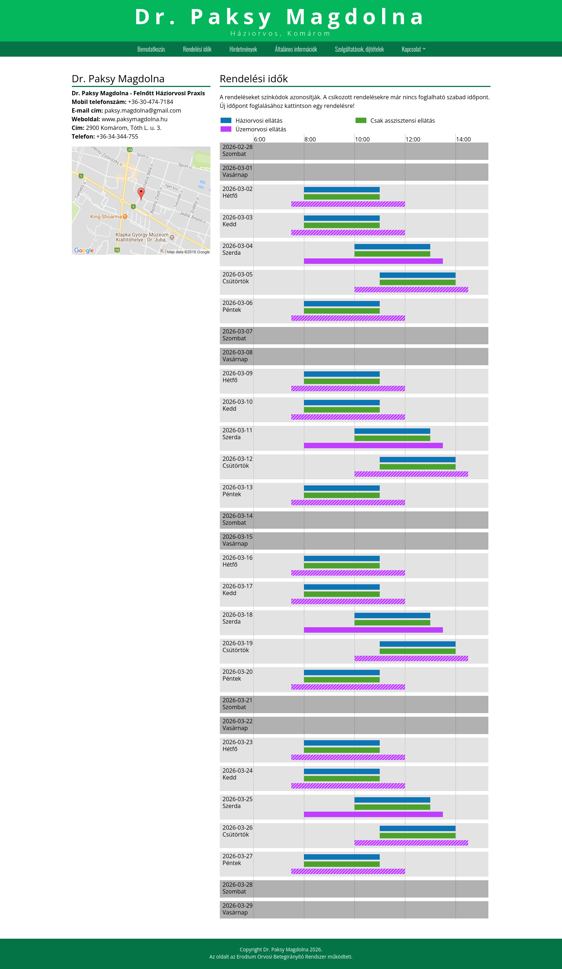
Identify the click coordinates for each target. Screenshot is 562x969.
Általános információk (296, 49)
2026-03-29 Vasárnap (238, 909)
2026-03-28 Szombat (238, 888)
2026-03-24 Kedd (238, 774)
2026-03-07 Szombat (238, 334)
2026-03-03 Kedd (238, 220)
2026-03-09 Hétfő (238, 376)
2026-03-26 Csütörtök (238, 831)
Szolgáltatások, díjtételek (359, 49)
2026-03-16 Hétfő (238, 561)
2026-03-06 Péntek (238, 306)
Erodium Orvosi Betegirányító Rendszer (282, 956)
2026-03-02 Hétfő (238, 192)
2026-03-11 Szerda (238, 433)
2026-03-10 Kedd (238, 405)
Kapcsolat (411, 49)
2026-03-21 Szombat (238, 703)
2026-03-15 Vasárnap (238, 540)
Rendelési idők (197, 49)
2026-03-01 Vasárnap (238, 171)
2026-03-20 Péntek (238, 675)
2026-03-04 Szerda (238, 249)
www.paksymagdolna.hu (135, 119)
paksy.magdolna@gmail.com (142, 110)
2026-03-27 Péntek (238, 859)
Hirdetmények (243, 49)
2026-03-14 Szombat (238, 519)
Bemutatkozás (151, 49)
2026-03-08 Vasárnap (238, 355)
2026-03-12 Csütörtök (238, 462)
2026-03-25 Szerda (238, 802)
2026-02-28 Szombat (238, 150)
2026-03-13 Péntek (238, 490)
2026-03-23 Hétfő (238, 745)
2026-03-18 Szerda (238, 618)
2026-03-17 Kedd (238, 589)
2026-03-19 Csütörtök (238, 646)
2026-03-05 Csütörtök (238, 277)
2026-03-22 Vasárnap (238, 724)
